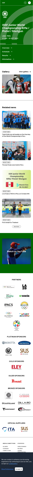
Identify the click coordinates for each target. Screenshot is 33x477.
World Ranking (22, 446)
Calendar (6, 448)
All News (5, 446)
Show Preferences (7, 469)
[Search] (25, 2)
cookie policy (13, 464)
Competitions (7, 450)
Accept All (19, 469)
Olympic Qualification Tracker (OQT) (22, 452)
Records (20, 448)
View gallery (25, 72)
